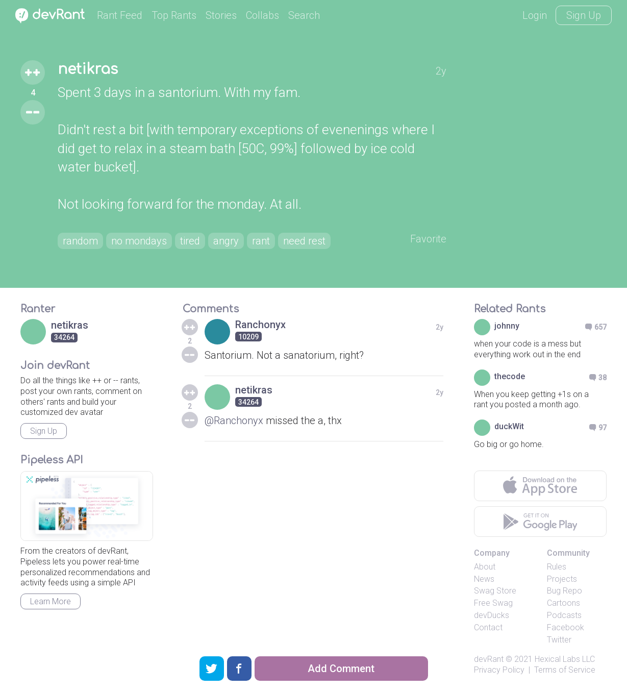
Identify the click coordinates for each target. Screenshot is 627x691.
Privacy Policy (499, 670)
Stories (221, 15)
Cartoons (563, 603)
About (484, 567)
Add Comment (341, 668)
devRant (489, 659)
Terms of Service (564, 670)
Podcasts (564, 615)
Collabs (262, 15)
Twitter (559, 640)
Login (534, 15)
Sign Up (583, 15)
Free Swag (493, 603)
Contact (488, 627)
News (484, 579)
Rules (556, 567)
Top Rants (174, 15)
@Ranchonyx (234, 420)
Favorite (428, 239)
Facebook (565, 627)
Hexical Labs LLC (565, 659)
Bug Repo (564, 591)
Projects (562, 579)
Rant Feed (119, 15)
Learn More (50, 601)
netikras (88, 69)
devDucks (491, 615)
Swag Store (495, 591)
